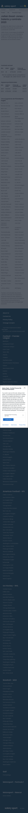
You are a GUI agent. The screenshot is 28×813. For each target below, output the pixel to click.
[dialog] (14, 406)
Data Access (14, 424)
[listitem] (14, 415)
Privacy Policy (22, 424)
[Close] (25, 388)
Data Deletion (5, 424)
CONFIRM (8, 419)
